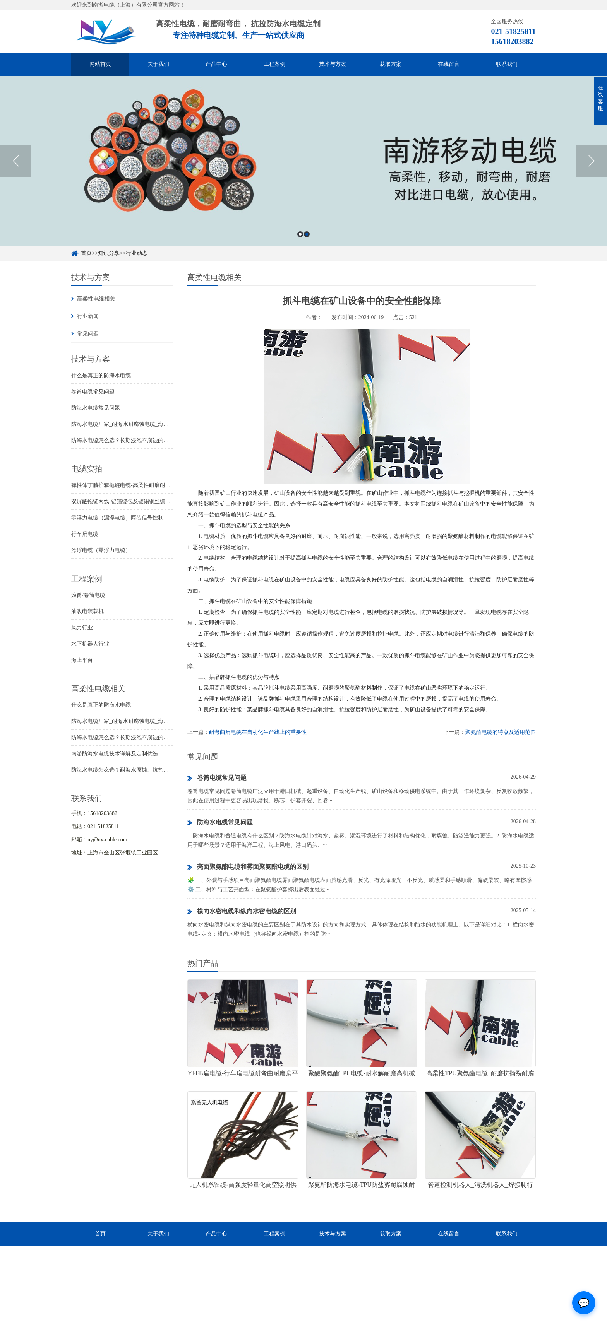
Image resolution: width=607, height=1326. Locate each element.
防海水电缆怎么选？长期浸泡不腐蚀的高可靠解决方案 (136, 440)
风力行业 (82, 628)
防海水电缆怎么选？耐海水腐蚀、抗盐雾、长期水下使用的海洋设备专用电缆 (163, 770)
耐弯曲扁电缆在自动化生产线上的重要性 (258, 732)
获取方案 (390, 64)
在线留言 (449, 64)
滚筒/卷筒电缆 (88, 595)
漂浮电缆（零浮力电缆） (101, 550)
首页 (86, 253)
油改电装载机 (87, 611)
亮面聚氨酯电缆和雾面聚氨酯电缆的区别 (248, 867)
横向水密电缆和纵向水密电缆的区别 (241, 912)
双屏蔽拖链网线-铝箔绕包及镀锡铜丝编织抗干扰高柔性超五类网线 (150, 501)
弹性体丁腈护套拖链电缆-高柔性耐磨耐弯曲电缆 (129, 485)
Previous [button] (15, 161)
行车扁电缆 (84, 534)
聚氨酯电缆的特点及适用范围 (500, 732)
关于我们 (158, 64)
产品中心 (216, 64)
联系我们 (507, 64)
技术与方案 (332, 64)
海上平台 (82, 660)
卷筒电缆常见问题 (93, 392)
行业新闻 (88, 316)
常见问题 (88, 334)
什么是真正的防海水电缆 (101, 375)
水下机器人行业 (90, 644)
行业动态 (136, 253)
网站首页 (100, 64)
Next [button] (591, 161)
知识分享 (109, 253)
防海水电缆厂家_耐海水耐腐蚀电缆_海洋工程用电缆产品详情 (144, 424)
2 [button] (306, 234)
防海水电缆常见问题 (95, 408)
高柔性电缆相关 (96, 299)
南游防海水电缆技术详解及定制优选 (114, 754)
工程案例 (274, 64)
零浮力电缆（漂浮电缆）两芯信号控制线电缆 (125, 518)
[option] (303, 161)
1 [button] (300, 234)
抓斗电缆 (415, 493)
